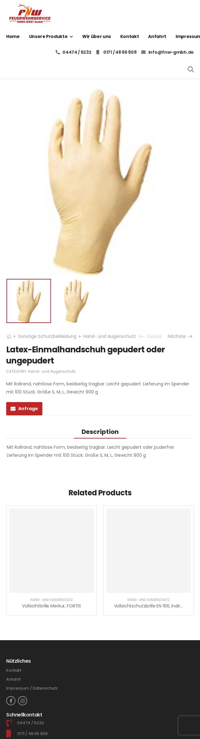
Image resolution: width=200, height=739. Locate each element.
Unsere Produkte (48, 36)
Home (13, 36)
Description (100, 431)
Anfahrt (157, 36)
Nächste (181, 336)
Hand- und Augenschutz (109, 336)
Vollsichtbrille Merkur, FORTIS (51, 606)
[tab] (100, 431)
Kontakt (129, 36)
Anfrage (28, 408)
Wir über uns (96, 36)
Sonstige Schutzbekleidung (47, 336)
